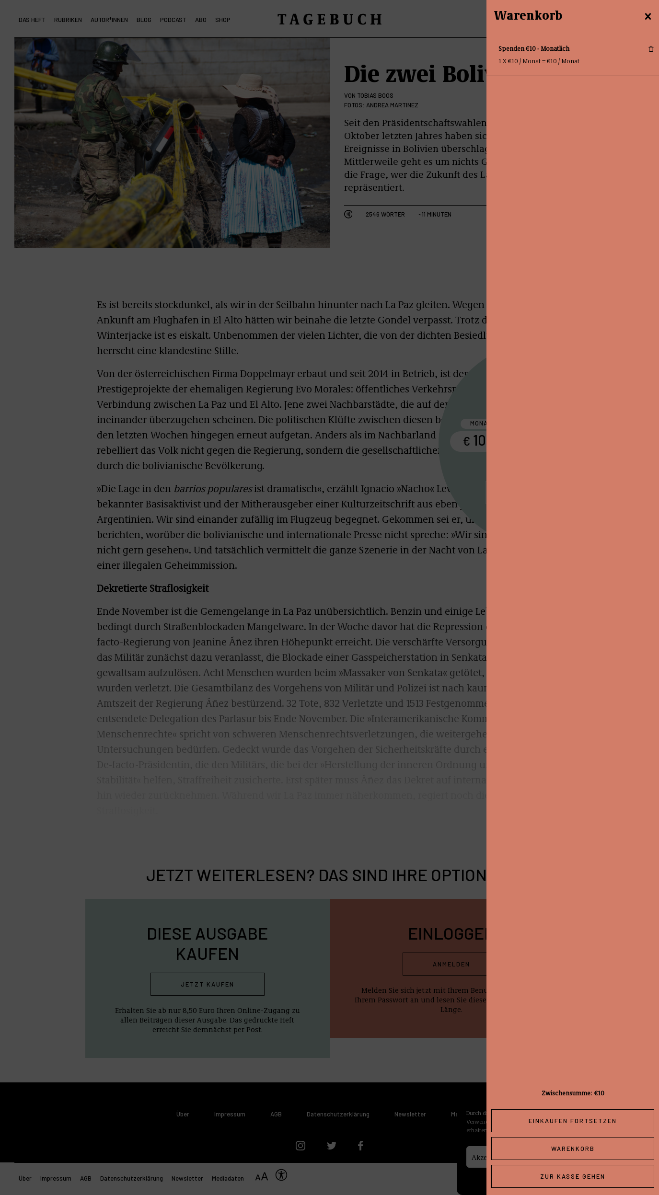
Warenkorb (573, 1148)
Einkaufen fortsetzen (573, 1121)
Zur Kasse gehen (572, 1176)
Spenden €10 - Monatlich (533, 48)
